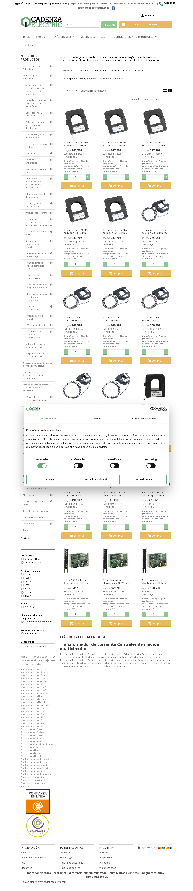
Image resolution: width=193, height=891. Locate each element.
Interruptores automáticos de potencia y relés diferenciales (33, 183)
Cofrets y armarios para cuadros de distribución (34, 125)
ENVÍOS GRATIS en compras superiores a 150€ (40, 3)
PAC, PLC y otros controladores (33, 205)
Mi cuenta (150, 15)
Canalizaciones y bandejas (33, 114)
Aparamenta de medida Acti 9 (34, 277)
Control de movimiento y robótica (36, 145)
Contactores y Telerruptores (135, 36)
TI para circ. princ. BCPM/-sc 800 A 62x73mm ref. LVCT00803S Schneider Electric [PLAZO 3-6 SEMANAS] (76, 319)
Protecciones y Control (36, 212)
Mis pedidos (105, 857)
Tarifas (29, 45)
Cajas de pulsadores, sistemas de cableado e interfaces (36, 103)
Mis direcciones (107, 867)
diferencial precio (96, 876)
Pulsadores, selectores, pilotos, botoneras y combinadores (38, 222)
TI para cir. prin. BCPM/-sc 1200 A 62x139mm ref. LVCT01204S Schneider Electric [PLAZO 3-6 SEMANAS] (76, 231)
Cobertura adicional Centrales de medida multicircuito (37, 364)
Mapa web (26, 867)
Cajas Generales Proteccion (36, 510)
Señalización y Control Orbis (34, 503)
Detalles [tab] (96, 418)
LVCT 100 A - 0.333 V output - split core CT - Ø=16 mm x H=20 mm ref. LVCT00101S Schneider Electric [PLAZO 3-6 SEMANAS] (115, 494)
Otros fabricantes (33, 562)
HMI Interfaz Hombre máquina (35, 171)
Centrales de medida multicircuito (35, 334)
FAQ (23, 862)
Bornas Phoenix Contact (35, 488)
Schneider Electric (33, 558)
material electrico (39, 873)
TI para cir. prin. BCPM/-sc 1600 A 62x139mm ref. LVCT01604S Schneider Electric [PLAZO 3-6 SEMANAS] (154, 144)
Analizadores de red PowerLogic (37, 255)
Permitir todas (144, 479)
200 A (27, 588)
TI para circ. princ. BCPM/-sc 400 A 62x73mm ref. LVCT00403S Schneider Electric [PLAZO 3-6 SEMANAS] (154, 319)
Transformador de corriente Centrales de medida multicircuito (37, 387)
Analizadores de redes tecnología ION (35, 265)
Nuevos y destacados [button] (111, 78)
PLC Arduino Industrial (34, 517)
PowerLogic (30, 606)
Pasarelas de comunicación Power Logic (37, 400)
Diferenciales (64, 36)
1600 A (28, 585)
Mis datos (104, 862)
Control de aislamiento (33, 308)
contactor (60, 873)
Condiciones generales (33, 857)
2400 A (28, 595)
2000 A (28, 592)
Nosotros (26, 852)
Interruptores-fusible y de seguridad (36, 195)
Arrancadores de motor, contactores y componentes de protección (35, 89)
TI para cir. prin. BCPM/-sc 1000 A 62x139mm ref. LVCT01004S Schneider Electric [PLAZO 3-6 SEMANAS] (115, 231)
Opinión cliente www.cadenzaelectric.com (43, 881)
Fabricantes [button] (99, 70)
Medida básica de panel (36, 317)
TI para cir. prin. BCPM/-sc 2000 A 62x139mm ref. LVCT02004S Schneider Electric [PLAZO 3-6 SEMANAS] (115, 144)
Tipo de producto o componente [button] (79, 78)
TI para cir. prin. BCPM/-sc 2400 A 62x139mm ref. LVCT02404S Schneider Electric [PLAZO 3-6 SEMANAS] (76, 144)
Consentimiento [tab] (48, 418)
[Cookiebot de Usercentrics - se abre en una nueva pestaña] (152, 409)
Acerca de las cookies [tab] (145, 418)
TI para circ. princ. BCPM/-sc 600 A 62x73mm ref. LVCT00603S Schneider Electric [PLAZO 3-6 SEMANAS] (115, 319)
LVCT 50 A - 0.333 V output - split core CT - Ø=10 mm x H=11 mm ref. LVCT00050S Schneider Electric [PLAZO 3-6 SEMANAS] (154, 494)
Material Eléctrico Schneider (31, 68)
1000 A (28, 577)
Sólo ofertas (31, 633)
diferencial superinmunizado (88, 873)
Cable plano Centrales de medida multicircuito (35, 355)
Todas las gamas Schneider (31, 77)
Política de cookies (70, 867)
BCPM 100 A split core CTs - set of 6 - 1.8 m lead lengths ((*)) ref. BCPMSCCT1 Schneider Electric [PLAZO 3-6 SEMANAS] (76, 581)
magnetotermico (152, 873)
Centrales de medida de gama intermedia (37, 286)
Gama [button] (139, 70)
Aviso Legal (66, 857)
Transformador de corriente (38, 621)
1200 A (28, 581)
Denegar (49, 479)
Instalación (28, 523)
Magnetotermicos (94, 36)
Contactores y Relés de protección (35, 136)
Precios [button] (83, 70)
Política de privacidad (71, 862)
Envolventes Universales (31, 161)
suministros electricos (124, 873)
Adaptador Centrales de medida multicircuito (35, 345)
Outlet (26, 529)
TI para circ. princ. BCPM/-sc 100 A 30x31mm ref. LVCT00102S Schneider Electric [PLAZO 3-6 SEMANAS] (76, 494)
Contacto (65, 852)
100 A (27, 574)
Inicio (26, 36)
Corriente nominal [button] (120, 70)
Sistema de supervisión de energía (32, 244)
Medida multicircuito (37, 325)
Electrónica (28, 495)
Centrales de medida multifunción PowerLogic (37, 296)
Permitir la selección (96, 479)
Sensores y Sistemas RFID (35, 233)
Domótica (30, 153)
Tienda (42, 36)
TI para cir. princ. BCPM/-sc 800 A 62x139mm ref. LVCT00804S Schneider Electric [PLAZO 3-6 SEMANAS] (155, 231)
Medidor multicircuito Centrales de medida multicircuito (33, 375)
